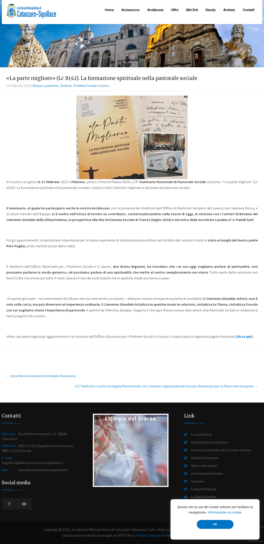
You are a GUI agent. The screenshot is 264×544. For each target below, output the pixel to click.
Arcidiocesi (155, 10)
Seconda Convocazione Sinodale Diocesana (40, 376)
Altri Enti (192, 10)
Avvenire (197, 481)
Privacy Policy (146, 535)
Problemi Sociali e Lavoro (91, 86)
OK (215, 524)
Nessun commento (45, 86)
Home (109, 10)
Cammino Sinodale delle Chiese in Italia (221, 450)
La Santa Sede (201, 434)
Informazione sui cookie (225, 512)
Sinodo (210, 10)
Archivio (229, 10)
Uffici (174, 10)
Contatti (248, 10)
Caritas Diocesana (204, 458)
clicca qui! (244, 336)
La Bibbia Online (203, 497)
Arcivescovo (130, 10)
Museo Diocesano (204, 465)
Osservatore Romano (207, 473)
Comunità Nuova (203, 489)
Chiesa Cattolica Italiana (209, 442)
